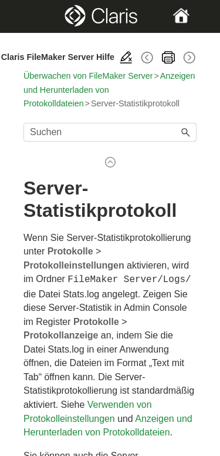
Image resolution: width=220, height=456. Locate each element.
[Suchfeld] (110, 132)
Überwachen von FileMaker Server (88, 76)
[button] (186, 132)
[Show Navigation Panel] (31, 16)
